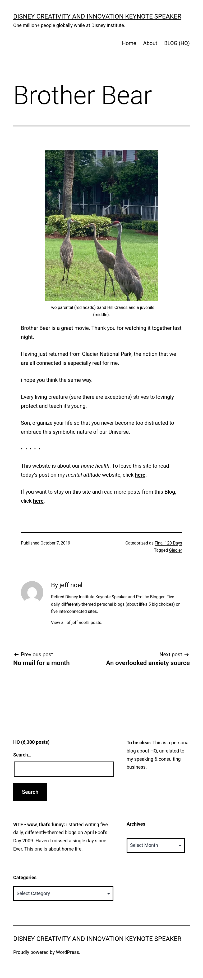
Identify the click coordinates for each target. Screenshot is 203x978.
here (140, 475)
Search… (22, 755)
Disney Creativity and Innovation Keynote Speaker (97, 16)
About (150, 43)
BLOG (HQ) (177, 43)
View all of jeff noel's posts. (76, 622)
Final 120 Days (168, 543)
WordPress (67, 952)
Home (129, 43)
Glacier (175, 550)
